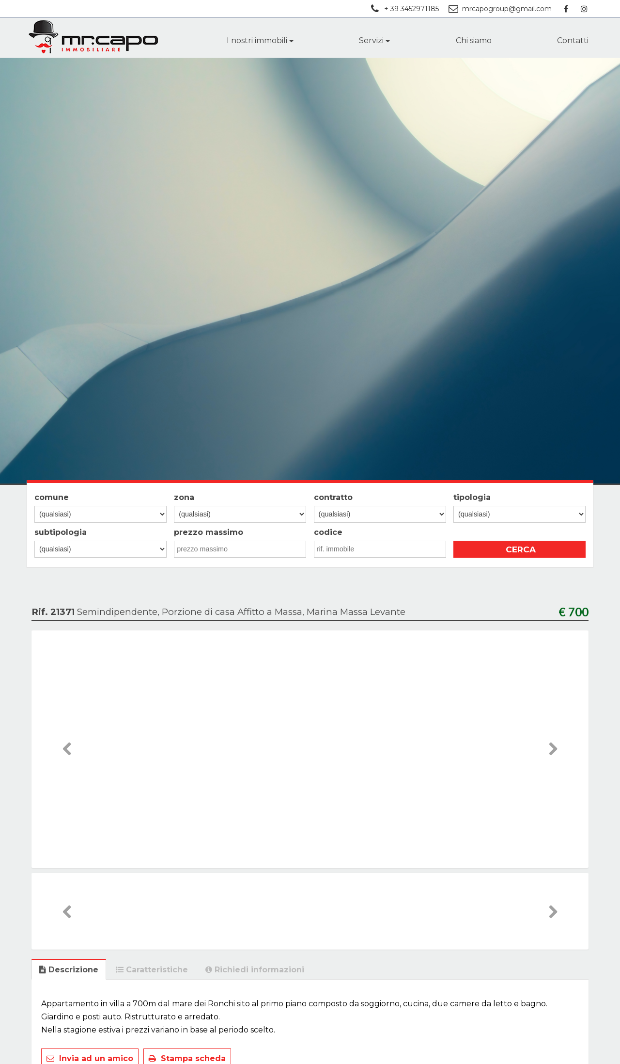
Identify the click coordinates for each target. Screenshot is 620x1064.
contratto (333, 497)
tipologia (472, 497)
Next (552, 758)
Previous (67, 758)
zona (184, 497)
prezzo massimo (208, 532)
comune (51, 497)
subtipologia (60, 532)
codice (328, 532)
